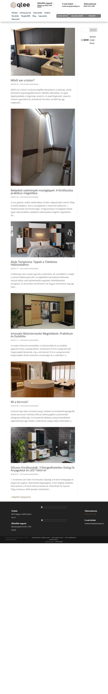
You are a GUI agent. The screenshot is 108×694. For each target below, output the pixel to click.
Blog (34, 16)
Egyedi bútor (62, 16)
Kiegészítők (25, 16)
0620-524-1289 (90, 514)
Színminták (37, 13)
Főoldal (14, 13)
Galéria (47, 13)
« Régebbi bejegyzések (21, 497)
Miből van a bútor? (23, 80)
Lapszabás (42, 16)
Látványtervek (25, 13)
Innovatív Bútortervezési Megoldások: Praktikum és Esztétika (42, 335)
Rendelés (15, 16)
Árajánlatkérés (77, 16)
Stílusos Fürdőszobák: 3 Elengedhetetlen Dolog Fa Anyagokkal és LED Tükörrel (42, 469)
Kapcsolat (16, 19)
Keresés (93, 30)
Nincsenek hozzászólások (29, 84)
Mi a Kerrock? (19, 402)
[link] (59, 542)
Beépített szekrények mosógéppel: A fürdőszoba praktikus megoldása (42, 191)
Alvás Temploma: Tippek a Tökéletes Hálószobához (34, 263)
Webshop (91, 16)
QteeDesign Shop (93, 39)
